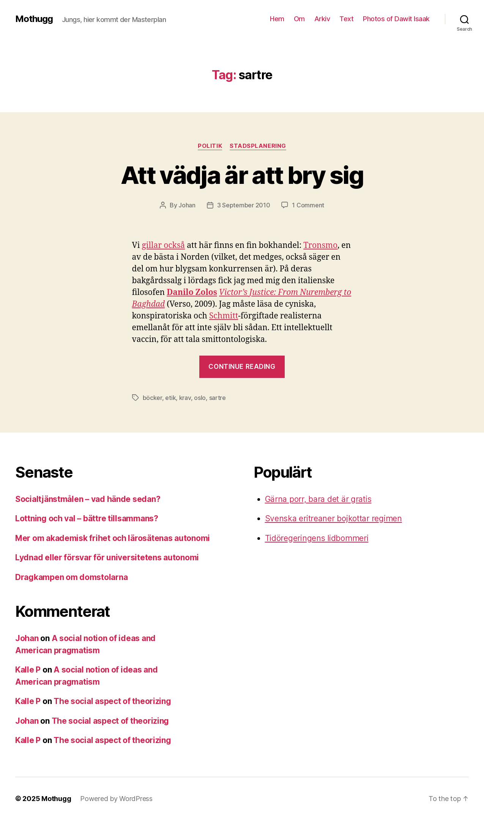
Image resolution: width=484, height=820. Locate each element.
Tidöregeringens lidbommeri (317, 538)
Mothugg (34, 19)
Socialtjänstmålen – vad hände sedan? (87, 499)
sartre (217, 397)
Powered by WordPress (116, 799)
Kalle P (28, 669)
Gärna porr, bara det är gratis (318, 499)
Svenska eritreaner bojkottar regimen (333, 518)
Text (346, 19)
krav (185, 397)
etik (170, 397)
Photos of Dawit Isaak (396, 19)
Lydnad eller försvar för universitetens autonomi (107, 557)
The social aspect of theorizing (112, 701)
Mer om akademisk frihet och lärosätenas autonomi (112, 538)
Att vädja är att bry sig (242, 175)
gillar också (163, 245)
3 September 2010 (243, 205)
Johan (186, 205)
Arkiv (322, 19)
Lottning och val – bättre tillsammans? (86, 518)
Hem (277, 19)
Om (299, 19)
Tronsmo (320, 245)
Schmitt (223, 316)
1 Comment (308, 205)
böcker (152, 397)
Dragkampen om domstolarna (71, 577)
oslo (200, 397)
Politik (210, 146)
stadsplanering (258, 146)
